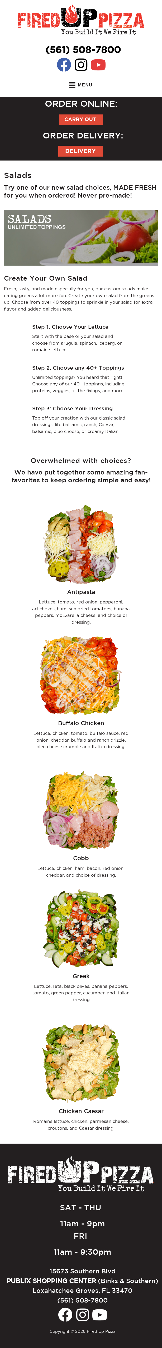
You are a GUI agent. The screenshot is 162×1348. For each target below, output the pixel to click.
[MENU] (81, 85)
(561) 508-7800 (83, 49)
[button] (64, 65)
